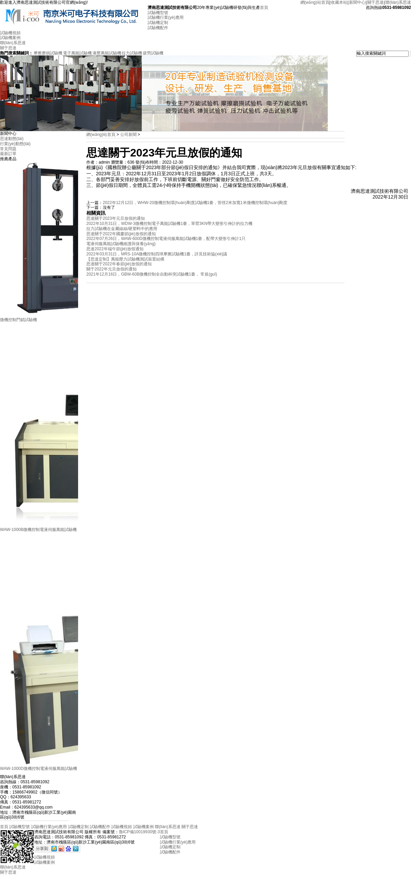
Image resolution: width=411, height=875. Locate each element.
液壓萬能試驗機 (106, 53)
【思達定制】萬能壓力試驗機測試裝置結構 (125, 259)
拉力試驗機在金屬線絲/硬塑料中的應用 (121, 228)
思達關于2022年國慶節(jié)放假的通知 (121, 233)
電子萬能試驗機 (77, 53)
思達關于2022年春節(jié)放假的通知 (119, 264)
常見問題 (8, 149)
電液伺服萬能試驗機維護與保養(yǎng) (120, 243)
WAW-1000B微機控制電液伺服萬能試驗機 (38, 529)
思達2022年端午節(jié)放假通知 (115, 248)
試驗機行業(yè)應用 (166, 17)
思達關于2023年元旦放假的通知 (115, 218)
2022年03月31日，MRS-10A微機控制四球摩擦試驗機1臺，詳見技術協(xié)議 (156, 254)
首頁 (264, 7)
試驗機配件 (158, 27)
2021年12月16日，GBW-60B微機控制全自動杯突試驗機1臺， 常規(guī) (151, 274)
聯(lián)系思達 (398, 2)
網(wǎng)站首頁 (314, 2)
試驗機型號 (158, 12)
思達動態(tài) (12, 138)
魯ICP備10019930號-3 (139, 831)
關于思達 (375, 2)
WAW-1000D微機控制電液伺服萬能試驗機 (38, 768)
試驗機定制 (158, 22)
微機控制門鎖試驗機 (18, 319)
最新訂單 (8, 153)
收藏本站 (339, 2)
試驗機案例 (10, 37)
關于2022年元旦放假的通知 (111, 269)
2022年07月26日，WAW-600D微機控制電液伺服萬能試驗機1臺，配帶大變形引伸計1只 (166, 238)
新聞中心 (357, 2)
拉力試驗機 (132, 53)
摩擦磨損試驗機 (48, 53)
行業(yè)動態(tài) (15, 143)
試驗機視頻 (10, 32)
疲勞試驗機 (153, 53)
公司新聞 (128, 134)
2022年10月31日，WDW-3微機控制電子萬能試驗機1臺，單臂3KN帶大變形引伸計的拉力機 (169, 223)
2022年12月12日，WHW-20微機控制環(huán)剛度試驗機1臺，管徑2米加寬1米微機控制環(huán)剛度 (195, 202)
